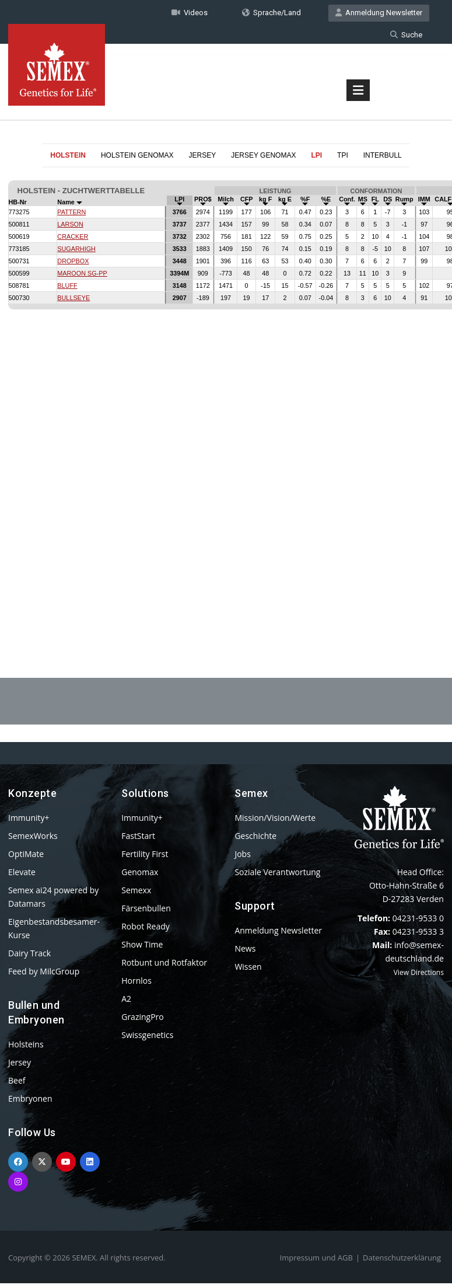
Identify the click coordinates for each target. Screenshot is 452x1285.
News (244, 950)
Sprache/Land (271, 13)
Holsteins (26, 1045)
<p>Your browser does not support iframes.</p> (226, 396)
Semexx (136, 891)
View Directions (419, 974)
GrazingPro (142, 1018)
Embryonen (30, 1100)
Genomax (139, 873)
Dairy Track (29, 954)
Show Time (142, 946)
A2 (126, 1000)
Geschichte (255, 837)
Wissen (247, 968)
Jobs (242, 855)
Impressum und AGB (316, 1259)
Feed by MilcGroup (43, 972)
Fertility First (144, 855)
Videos (189, 13)
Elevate (22, 873)
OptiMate (26, 855)
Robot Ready (145, 928)
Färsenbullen (146, 909)
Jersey (19, 1064)
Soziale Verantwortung (277, 873)
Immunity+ (29, 819)
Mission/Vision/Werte (275, 819)
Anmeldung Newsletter (378, 13)
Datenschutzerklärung (402, 1259)
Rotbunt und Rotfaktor (164, 964)
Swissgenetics (147, 1036)
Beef (16, 1082)
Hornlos (136, 982)
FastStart (138, 837)
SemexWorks (33, 837)
